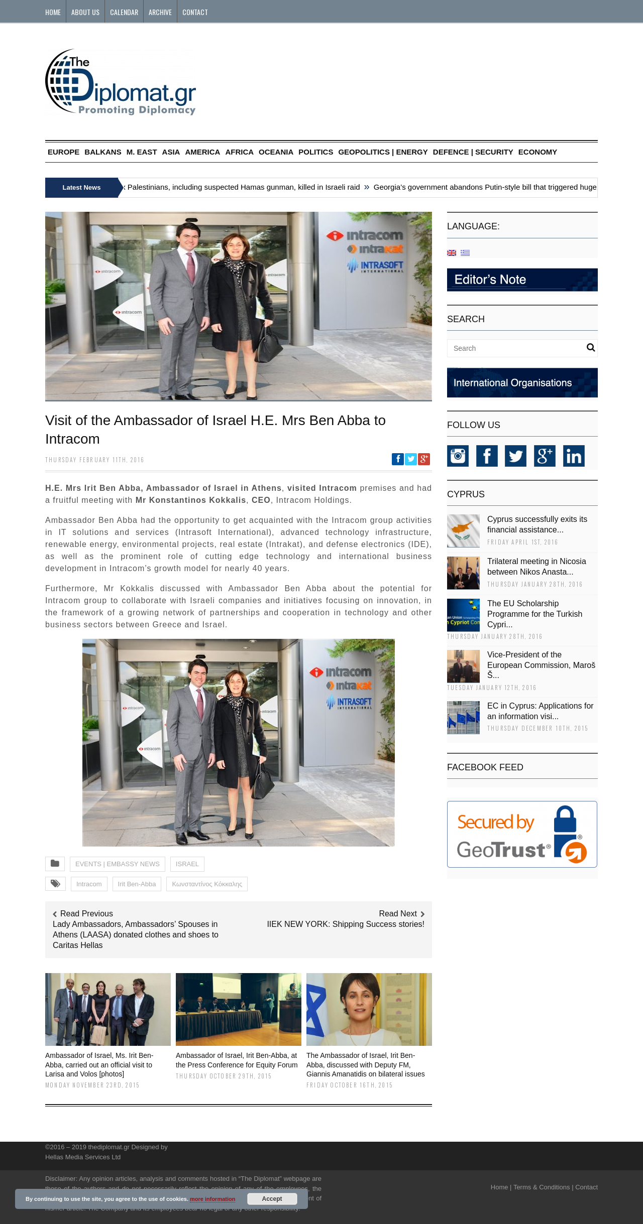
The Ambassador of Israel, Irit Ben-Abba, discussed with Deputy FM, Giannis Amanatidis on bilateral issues (365, 1064)
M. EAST (142, 152)
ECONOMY (538, 152)
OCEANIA (276, 152)
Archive (160, 12)
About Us (85, 12)
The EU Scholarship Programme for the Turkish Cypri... (534, 614)
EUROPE (63, 152)
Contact (195, 12)
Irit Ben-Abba (137, 884)
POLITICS (315, 152)
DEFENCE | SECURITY (473, 152)
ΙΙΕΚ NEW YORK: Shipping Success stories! (345, 924)
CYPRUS (466, 494)
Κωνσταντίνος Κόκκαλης (207, 884)
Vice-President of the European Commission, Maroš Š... (541, 665)
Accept (272, 1198)
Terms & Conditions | (543, 1187)
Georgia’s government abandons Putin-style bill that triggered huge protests (502, 187)
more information (212, 1199)
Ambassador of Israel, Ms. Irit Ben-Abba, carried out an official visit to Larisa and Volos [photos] (99, 1064)
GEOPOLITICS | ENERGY (382, 152)
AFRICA (239, 152)
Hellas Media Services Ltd (83, 1157)
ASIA (171, 152)
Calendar (124, 12)
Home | (501, 1187)
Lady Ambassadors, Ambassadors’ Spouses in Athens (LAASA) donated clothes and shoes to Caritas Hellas (136, 934)
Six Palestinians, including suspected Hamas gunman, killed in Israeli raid (239, 187)
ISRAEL (187, 864)
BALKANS (102, 152)
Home (53, 12)
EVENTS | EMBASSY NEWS (117, 864)
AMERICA (202, 152)
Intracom (89, 884)
